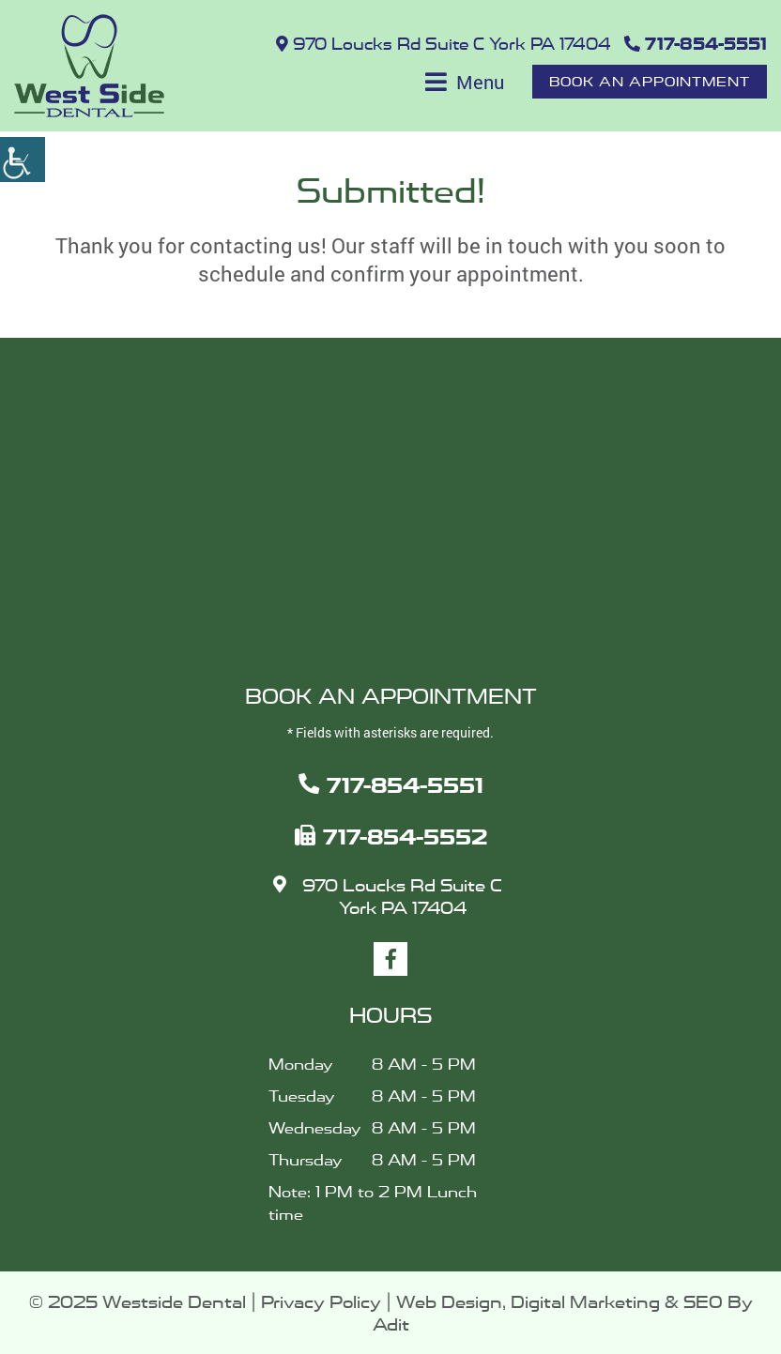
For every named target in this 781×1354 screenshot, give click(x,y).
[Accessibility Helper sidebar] (22, 159)
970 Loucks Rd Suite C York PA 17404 (443, 44)
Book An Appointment (649, 81)
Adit (391, 1324)
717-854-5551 (695, 44)
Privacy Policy (321, 1301)
